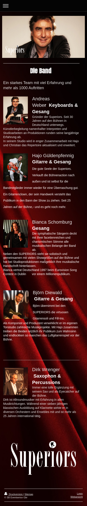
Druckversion (13, 494)
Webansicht (76, 496)
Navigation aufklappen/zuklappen (43, 5)
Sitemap (28, 494)
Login (80, 493)
